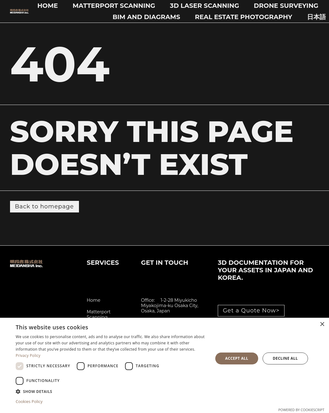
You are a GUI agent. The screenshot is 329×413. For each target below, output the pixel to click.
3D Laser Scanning (204, 5)
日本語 (316, 17)
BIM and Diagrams (146, 17)
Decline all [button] (285, 358)
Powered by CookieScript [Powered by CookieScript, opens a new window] (301, 409)
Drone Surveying (286, 5)
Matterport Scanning (114, 5)
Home (47, 5)
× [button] (322, 324)
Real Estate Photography (243, 17)
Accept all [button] (236, 358)
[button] (111, 391)
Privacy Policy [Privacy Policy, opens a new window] (28, 355)
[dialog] (164, 365)
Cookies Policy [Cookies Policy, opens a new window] (29, 401)
